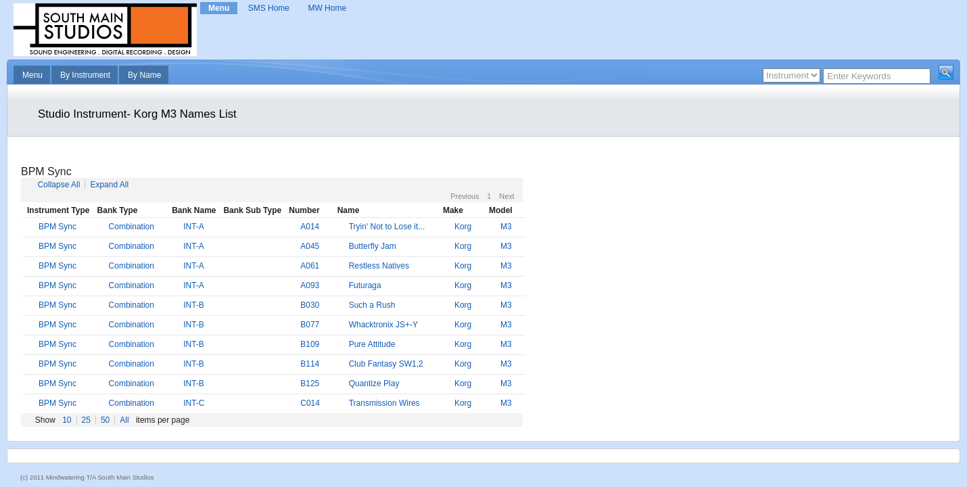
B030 (309, 305)
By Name (144, 75)
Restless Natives (379, 266)
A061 (309, 266)
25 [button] (86, 420)
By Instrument (85, 75)
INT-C (193, 403)
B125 (309, 383)
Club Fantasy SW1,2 (386, 364)
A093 (309, 285)
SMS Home (268, 8)
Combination (131, 226)
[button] (946, 72)
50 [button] (105, 420)
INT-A (193, 226)
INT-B (193, 305)
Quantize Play (374, 383)
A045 (309, 246)
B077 (309, 324)
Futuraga (365, 285)
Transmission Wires (384, 403)
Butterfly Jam (372, 246)
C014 (310, 403)
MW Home (327, 8)
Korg (462, 226)
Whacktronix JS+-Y (383, 324)
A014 (309, 226)
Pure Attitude (372, 344)
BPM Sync (57, 226)
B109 (309, 344)
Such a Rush (372, 305)
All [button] (124, 420)
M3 (506, 226)
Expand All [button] (109, 184)
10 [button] (66, 420)
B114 (309, 364)
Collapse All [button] (59, 184)
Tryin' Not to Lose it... (387, 226)
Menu (218, 8)
